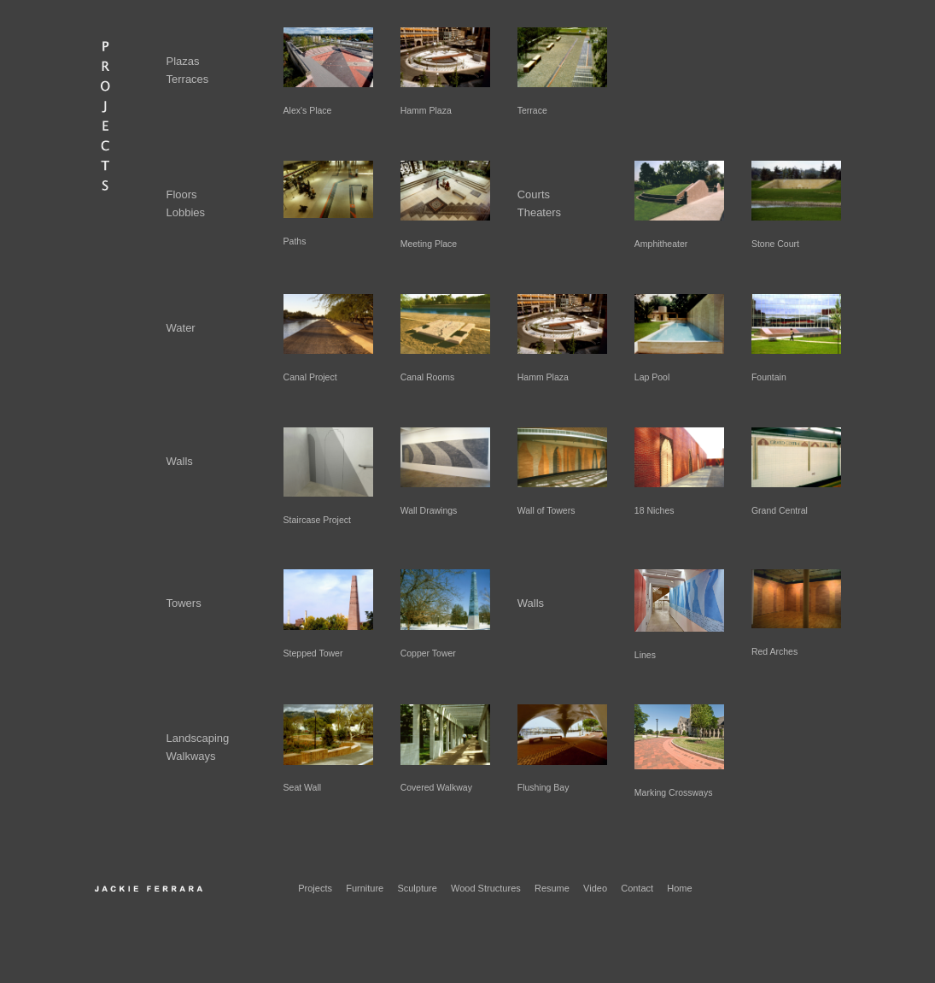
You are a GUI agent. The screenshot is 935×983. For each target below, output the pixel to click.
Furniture (364, 888)
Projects (315, 888)
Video (595, 888)
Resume (552, 888)
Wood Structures (486, 888)
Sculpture (416, 888)
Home (679, 888)
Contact (637, 888)
